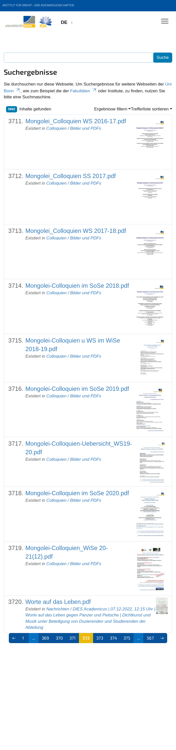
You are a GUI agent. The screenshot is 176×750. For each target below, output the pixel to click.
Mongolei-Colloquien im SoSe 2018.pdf (77, 285)
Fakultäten (83, 91)
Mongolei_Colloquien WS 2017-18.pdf (75, 230)
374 (113, 637)
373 (99, 637)
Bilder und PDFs (85, 128)
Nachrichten (57, 609)
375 (126, 637)
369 (45, 637)
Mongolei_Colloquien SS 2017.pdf (70, 176)
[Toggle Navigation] (164, 21)
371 (72, 637)
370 (59, 637)
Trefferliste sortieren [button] (149, 109)
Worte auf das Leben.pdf (58, 601)
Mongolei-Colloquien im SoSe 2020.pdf (77, 493)
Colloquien (56, 128)
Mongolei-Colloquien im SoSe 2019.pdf (77, 388)
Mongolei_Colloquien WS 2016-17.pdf (75, 121)
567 (150, 637)
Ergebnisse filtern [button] (110, 109)
